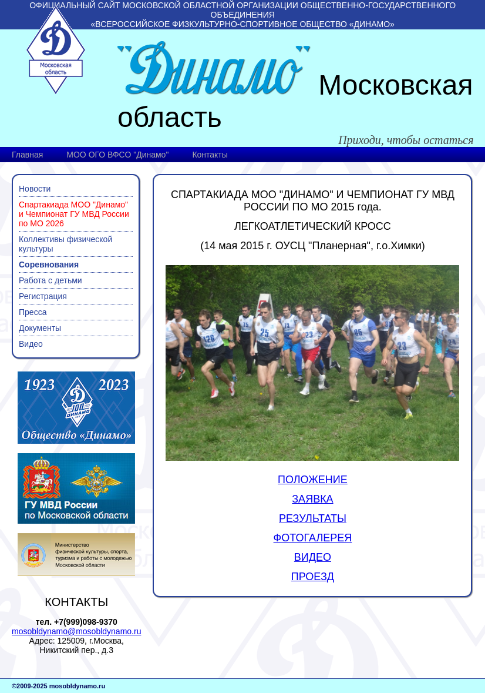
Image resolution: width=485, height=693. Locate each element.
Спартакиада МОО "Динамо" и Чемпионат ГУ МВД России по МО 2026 (74, 214)
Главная (27, 154)
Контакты (209, 154)
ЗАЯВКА (312, 499)
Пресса (32, 312)
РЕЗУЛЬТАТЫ (312, 518)
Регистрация (43, 296)
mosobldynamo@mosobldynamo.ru (76, 631)
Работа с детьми (50, 280)
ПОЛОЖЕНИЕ (313, 480)
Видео (31, 344)
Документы (40, 328)
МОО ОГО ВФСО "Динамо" (117, 154)
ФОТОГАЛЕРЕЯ (313, 538)
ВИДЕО (312, 557)
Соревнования (49, 264)
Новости (34, 188)
